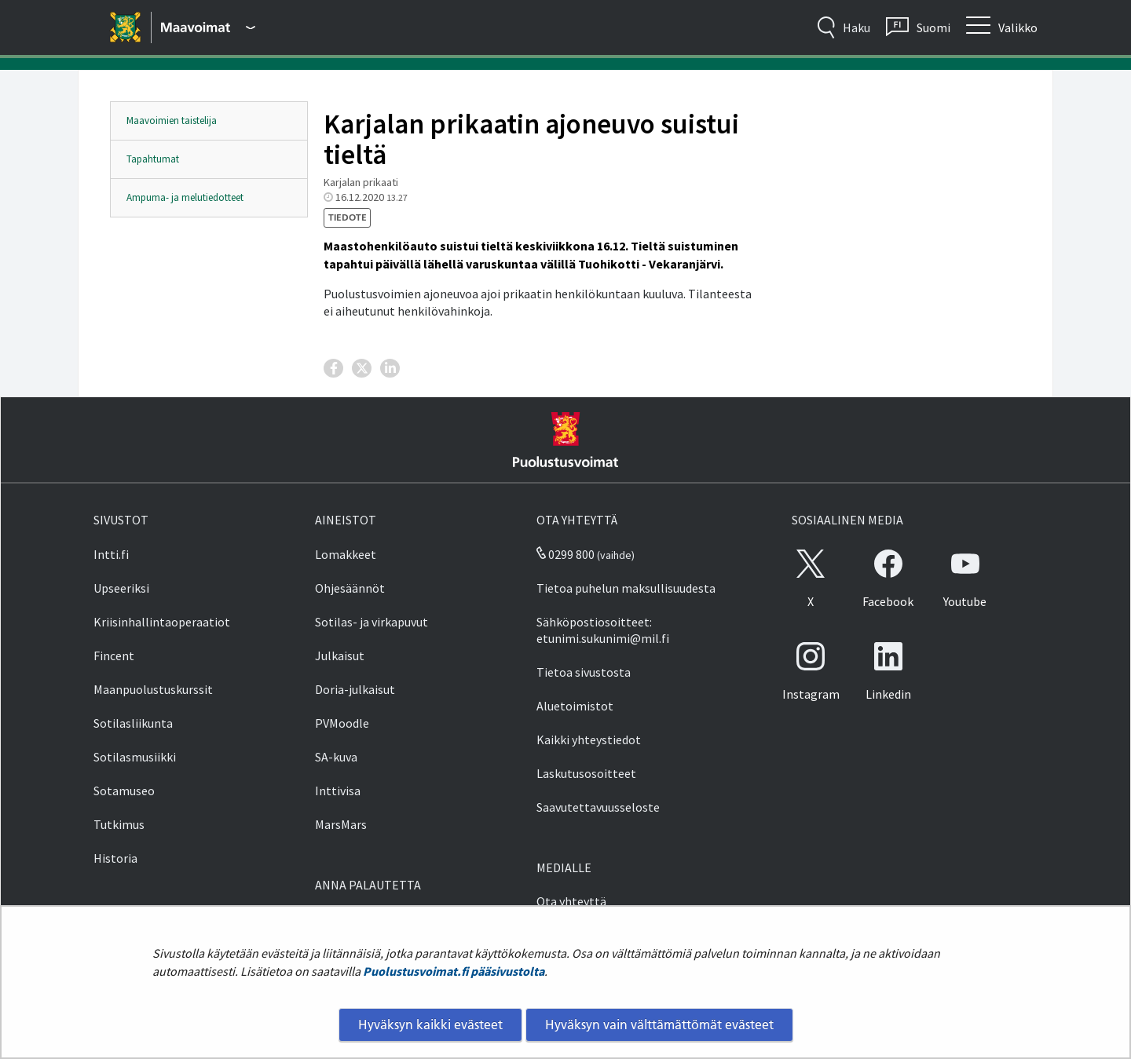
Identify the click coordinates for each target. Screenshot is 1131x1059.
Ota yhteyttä (571, 901)
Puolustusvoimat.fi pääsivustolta (453, 971)
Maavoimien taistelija (171, 120)
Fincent (113, 655)
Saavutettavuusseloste (598, 807)
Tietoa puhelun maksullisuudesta (626, 588)
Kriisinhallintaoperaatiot (161, 622)
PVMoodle (342, 723)
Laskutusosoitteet (586, 773)
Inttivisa (338, 790)
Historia (115, 858)
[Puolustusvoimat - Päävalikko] (208, 27)
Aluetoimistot (574, 706)
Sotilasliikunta (133, 723)
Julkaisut (339, 655)
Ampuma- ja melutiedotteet (184, 197)
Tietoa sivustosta (583, 672)
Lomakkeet (345, 554)
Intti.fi (111, 554)
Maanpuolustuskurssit (153, 689)
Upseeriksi (121, 588)
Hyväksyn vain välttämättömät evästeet (659, 1024)
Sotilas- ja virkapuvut (371, 622)
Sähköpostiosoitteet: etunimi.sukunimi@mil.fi (602, 630)
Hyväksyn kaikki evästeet (430, 1024)
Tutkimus (119, 824)
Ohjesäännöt (350, 588)
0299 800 (565, 554)
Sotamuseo (124, 790)
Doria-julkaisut (355, 689)
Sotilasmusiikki (134, 757)
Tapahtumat (152, 159)
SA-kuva (336, 757)
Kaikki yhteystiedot (588, 739)
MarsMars (341, 824)
